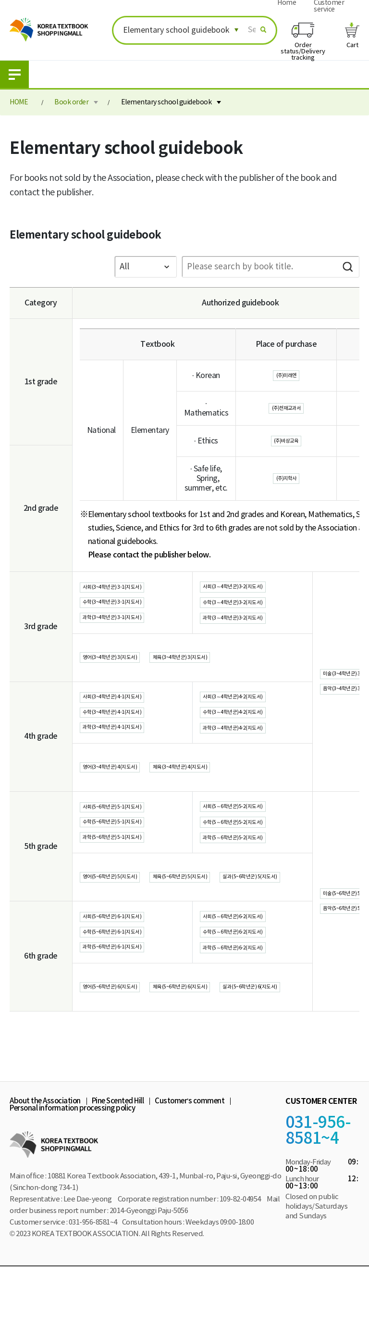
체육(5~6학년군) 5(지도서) (227, 915)
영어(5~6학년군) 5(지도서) (126, 915)
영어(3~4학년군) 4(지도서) (126, 797)
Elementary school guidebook (166, 102)
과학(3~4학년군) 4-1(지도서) (129, 754)
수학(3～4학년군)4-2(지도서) (250, 735)
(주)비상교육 (286, 441)
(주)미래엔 (286, 375)
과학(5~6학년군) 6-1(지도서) (129, 1011)
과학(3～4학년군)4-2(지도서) (250, 755)
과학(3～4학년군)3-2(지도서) (250, 630)
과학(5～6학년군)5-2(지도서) (250, 880)
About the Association (45, 1174)
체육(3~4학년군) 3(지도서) (227, 672)
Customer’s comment (189, 1174)
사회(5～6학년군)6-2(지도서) (250, 970)
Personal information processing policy (72, 1181)
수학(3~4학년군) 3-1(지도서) (129, 610)
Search (347, 267)
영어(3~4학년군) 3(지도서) (126, 672)
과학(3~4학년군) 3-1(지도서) (129, 629)
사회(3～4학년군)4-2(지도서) (250, 714)
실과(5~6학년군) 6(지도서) (126, 1066)
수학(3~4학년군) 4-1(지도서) (129, 735)
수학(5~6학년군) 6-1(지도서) (129, 991)
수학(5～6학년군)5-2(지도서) (250, 860)
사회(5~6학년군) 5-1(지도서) (129, 840)
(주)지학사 (286, 478)
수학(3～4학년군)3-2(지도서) (250, 610)
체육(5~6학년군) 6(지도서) (227, 1047)
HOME (19, 102)
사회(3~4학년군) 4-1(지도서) (129, 715)
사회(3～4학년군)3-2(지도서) (250, 589)
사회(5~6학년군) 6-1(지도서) (129, 971)
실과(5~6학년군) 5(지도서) (126, 935)
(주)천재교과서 (286, 408)
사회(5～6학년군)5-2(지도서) (250, 839)
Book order (71, 102)
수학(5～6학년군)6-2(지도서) (250, 991)
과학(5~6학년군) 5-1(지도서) (129, 879)
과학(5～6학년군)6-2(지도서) (250, 1012)
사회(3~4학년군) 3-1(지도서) (129, 590)
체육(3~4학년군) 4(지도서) (227, 797)
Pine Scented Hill (118, 1174)
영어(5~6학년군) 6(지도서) (126, 1047)
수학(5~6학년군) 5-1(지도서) (129, 860)
